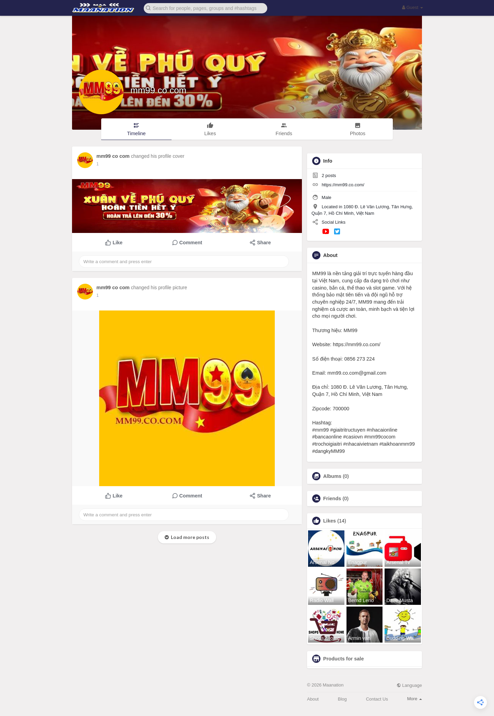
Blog (342, 699)
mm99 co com (158, 90)
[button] (205, 7)
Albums (332, 476)
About (313, 699)
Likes (329, 521)
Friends (332, 498)
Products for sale (343, 658)
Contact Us (377, 699)
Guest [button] (412, 7)
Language (409, 685)
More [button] (414, 698)
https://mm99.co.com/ (343, 184)
